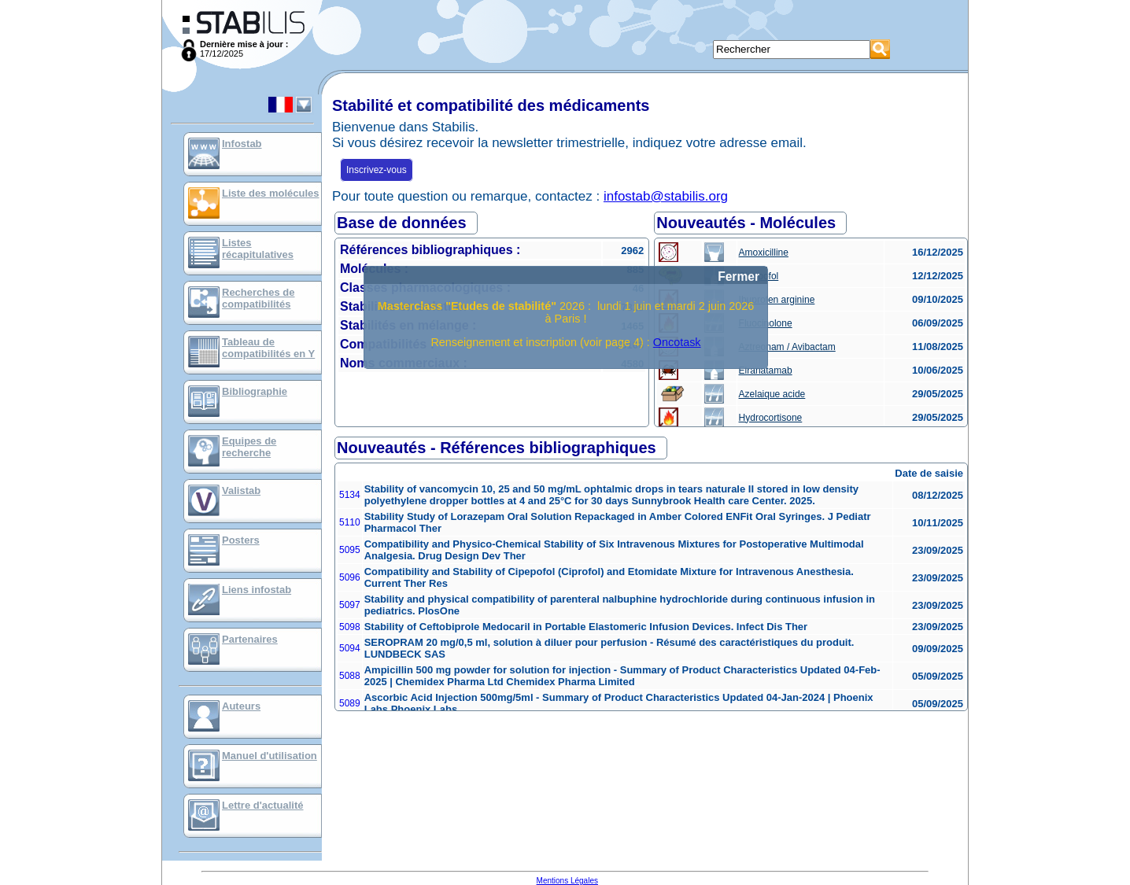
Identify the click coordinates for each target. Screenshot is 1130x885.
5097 (349, 604)
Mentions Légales (567, 880)
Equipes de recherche (249, 447)
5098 (349, 626)
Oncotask (677, 342)
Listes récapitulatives (258, 248)
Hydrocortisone (771, 417)
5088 (349, 675)
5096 (349, 577)
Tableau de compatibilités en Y (268, 348)
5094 (349, 648)
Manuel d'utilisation (269, 755)
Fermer (738, 276)
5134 (349, 494)
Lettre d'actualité (263, 805)
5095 (349, 549)
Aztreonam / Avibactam (787, 346)
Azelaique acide (772, 394)
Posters (241, 540)
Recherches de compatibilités (258, 298)
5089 (349, 703)
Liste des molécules (270, 193)
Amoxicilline (763, 252)
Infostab (242, 143)
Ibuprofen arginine (777, 299)
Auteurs (241, 706)
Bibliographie (254, 391)
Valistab (241, 490)
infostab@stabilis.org (666, 196)
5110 (349, 522)
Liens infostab (256, 590)
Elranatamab (765, 370)
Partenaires (250, 639)
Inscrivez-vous (376, 169)
